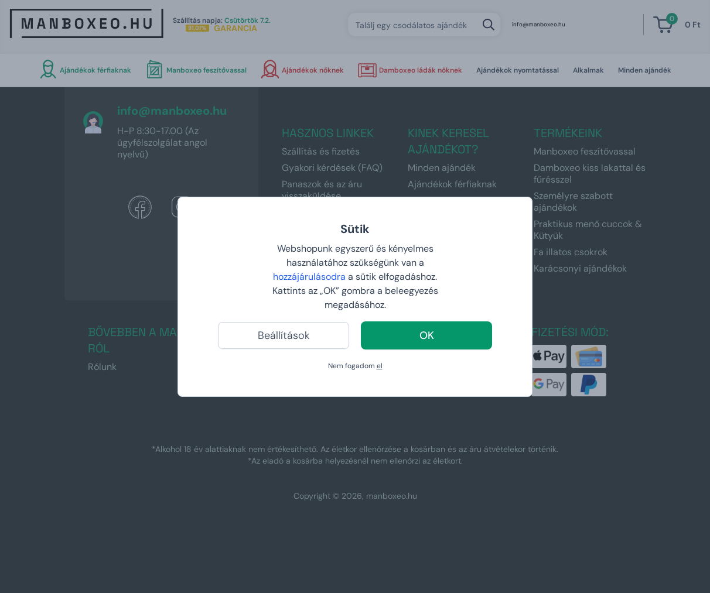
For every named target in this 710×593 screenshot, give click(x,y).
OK (426, 335)
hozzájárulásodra (310, 276)
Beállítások (284, 335)
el (380, 366)
